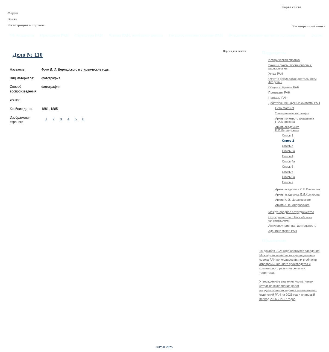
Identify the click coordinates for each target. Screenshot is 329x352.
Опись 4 (287, 156)
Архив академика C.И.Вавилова (297, 189)
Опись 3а (288, 151)
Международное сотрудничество (291, 212)
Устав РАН (275, 73)
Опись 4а (288, 161)
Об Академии (22, 35)
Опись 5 (287, 166)
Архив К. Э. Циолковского (293, 199)
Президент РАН (279, 92)
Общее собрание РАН (283, 87)
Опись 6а (288, 177)
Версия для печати (235, 51)
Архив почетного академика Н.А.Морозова (294, 120)
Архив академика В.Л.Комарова (297, 194)
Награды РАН (277, 97)
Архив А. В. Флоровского (292, 204)
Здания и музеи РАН (282, 230)
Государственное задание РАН (196, 35)
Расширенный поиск (309, 26)
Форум (12, 13)
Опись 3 (287, 145)
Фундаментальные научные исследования (266, 35)
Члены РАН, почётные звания (136, 35)
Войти (12, 19)
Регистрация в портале (26, 25)
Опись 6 (287, 171)
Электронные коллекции (292, 113)
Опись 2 (288, 140)
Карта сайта (291, 7)
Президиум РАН (54, 35)
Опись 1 (287, 135)
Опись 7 (287, 182)
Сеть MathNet (284, 108)
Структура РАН (89, 35)
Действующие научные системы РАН (294, 102)
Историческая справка (284, 60)
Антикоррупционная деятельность (292, 225)
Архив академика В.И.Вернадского (287, 128)
